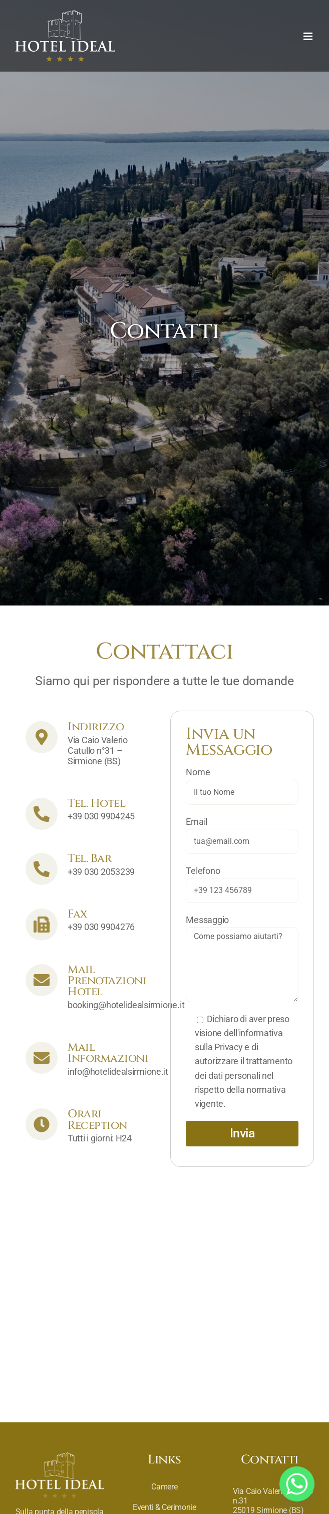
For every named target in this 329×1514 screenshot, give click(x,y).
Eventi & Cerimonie (164, 1507)
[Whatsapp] (296, 1483)
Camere (164, 1486)
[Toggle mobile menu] (308, 36)
